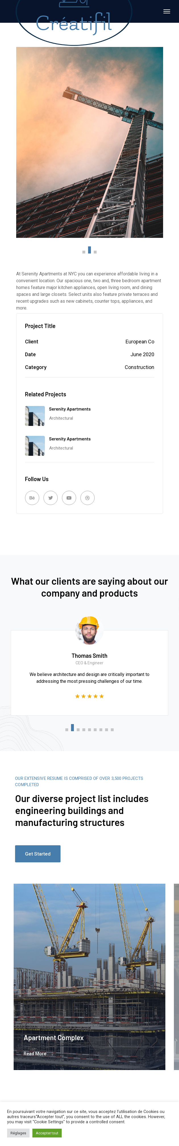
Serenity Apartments (70, 408)
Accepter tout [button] (47, 1133)
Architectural (61, 418)
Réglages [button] (18, 1133)
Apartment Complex (54, 1037)
